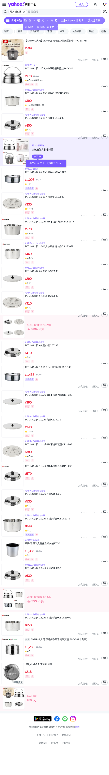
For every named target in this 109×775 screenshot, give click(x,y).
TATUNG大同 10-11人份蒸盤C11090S (44, 197)
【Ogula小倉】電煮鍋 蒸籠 (39, 664)
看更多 (52, 27)
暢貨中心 (38, 21)
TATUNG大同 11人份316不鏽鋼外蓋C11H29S (48, 466)
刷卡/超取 (29, 28)
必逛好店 (56, 21)
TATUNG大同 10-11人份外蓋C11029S (44, 118)
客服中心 (41, 735)
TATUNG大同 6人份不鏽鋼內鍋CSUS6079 (47, 93)
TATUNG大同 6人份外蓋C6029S (41, 345)
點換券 (25, 21)
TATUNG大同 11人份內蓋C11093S (43, 419)
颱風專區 (43, 21)
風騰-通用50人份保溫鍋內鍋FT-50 (42, 543)
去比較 (37, 156)
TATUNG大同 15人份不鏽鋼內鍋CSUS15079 (48, 617)
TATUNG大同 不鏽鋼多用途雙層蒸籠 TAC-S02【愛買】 (56, 639)
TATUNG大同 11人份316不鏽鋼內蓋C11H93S (48, 395)
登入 (81, 4)
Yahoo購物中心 (22, 4)
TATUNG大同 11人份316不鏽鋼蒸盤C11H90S (48, 444)
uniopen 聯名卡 (72, 20)
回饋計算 (34, 21)
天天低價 (47, 21)
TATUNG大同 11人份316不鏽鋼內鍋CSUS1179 (49, 221)
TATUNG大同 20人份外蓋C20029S (43, 568)
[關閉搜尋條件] (24, 11)
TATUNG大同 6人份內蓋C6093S (41, 271)
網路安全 (43, 743)
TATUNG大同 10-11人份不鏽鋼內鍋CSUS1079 (49, 246)
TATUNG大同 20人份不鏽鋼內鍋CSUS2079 (47, 518)
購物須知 (66, 735)
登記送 (30, 21)
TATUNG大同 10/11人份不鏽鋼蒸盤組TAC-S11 (49, 68)
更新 (77, 726)
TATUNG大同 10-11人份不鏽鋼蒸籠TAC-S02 (48, 367)
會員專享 (41, 28)
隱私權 (54, 743)
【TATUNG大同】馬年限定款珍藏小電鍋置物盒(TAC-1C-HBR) (57, 40)
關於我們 (53, 735)
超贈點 (94, 20)
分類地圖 (66, 743)
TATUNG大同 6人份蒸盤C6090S (41, 296)
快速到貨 (51, 21)
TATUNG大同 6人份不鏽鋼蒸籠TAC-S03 (45, 172)
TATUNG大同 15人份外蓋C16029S (43, 494)
